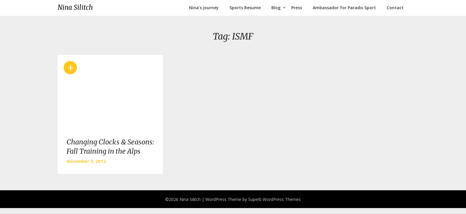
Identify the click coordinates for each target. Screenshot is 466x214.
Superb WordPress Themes (274, 199)
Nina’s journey (204, 7)
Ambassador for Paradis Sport (344, 7)
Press (296, 7)
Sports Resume (245, 7)
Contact (395, 7)
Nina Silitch (75, 7)
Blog (276, 7)
